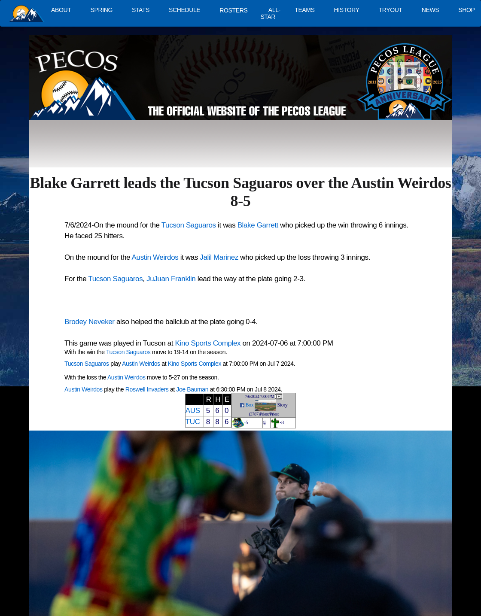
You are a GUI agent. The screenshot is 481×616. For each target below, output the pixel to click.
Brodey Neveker (89, 322)
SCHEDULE (184, 9)
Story (282, 405)
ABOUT (61, 9)
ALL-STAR (270, 13)
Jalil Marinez (219, 257)
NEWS (430, 9)
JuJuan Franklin (170, 279)
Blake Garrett (257, 225)
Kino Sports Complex (208, 343)
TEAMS (304, 9)
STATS (140, 9)
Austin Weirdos (155, 257)
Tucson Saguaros (188, 225)
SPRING (101, 9)
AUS (193, 411)
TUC (193, 422)
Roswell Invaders (147, 389)
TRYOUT (390, 9)
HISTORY (346, 9)
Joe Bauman (192, 389)
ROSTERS (233, 10)
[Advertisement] (187, 148)
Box (249, 405)
